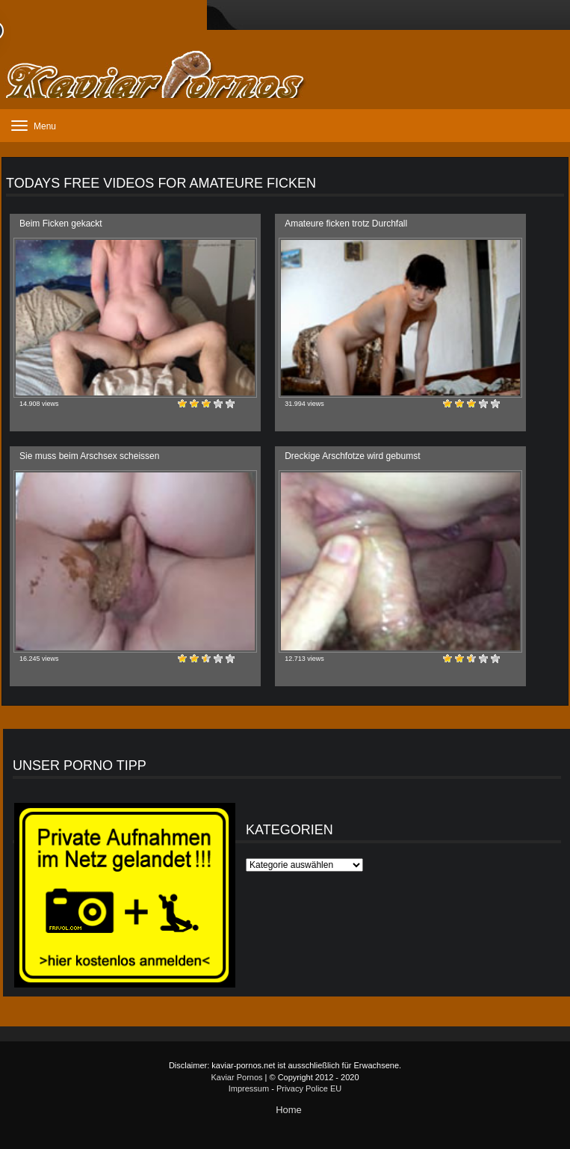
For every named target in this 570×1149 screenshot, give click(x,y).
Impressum (249, 1088)
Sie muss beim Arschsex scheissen (89, 456)
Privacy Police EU (308, 1088)
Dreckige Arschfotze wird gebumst (352, 456)
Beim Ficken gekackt (60, 223)
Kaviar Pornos (236, 1077)
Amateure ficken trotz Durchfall (346, 223)
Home (289, 1109)
